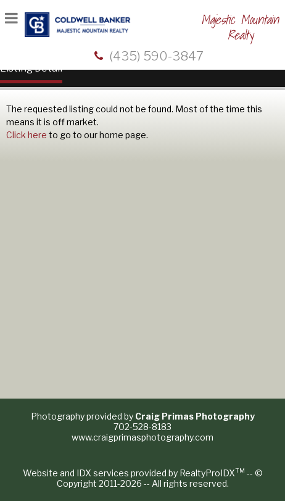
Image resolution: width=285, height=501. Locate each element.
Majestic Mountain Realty (240, 27)
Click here (26, 135)
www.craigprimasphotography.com (142, 437)
